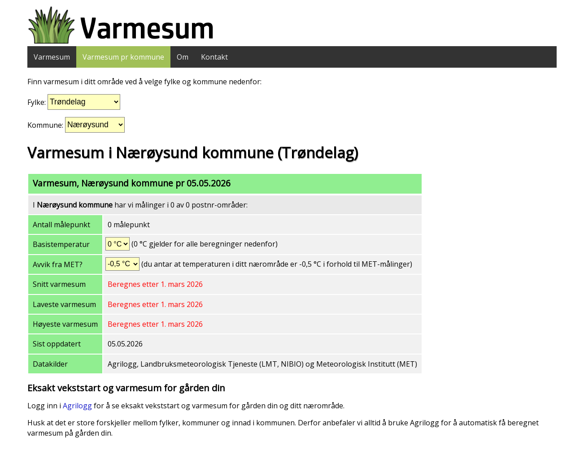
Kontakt (214, 57)
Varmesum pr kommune (123, 57)
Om (182, 57)
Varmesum (52, 57)
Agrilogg (77, 406)
